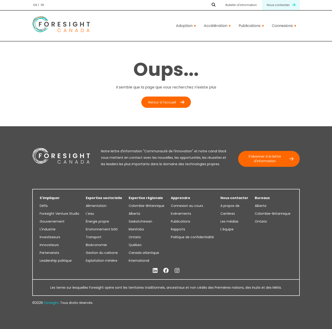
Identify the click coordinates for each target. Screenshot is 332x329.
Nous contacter (281, 5)
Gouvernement (52, 221)
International (139, 260)
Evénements (181, 213)
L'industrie (48, 229)
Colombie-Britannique (146, 205)
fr (42, 5)
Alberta (134, 213)
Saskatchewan (140, 221)
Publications (250, 25)
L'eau (90, 213)
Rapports (178, 229)
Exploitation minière (101, 260)
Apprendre (180, 198)
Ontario (135, 237)
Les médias (229, 221)
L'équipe (227, 229)
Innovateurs (49, 245)
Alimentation (96, 205)
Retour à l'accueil (162, 102)
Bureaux (262, 198)
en (35, 5)
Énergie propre (97, 221)
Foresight (51, 302)
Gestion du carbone (102, 252)
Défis (44, 205)
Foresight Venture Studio (59, 213)
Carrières (227, 213)
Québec (135, 245)
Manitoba (136, 229)
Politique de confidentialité (192, 237)
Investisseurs (50, 237)
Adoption (184, 25)
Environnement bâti (102, 229)
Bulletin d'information (241, 5)
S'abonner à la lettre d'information (265, 158)
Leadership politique (56, 260)
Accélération (215, 25)
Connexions (282, 25)
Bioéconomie (96, 245)
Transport (93, 237)
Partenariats (49, 252)
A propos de (230, 205)
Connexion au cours (187, 205)
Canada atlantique (144, 252)
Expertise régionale (146, 198)
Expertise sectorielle (104, 198)
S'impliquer (50, 198)
